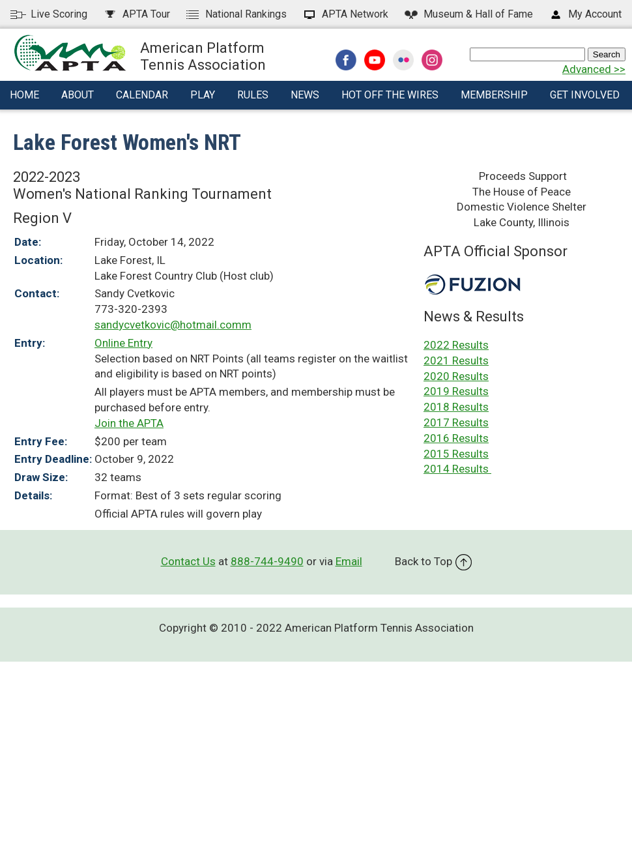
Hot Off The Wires (389, 95)
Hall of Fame (468, 14)
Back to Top (433, 561)
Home (24, 95)
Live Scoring (48, 14)
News (305, 95)
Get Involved (585, 95)
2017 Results (456, 422)
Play (202, 95)
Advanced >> (593, 69)
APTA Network (345, 14)
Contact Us (188, 561)
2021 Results (456, 360)
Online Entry (123, 342)
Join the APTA (129, 423)
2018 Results (456, 406)
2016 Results (456, 438)
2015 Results (456, 453)
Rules (252, 95)
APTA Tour (136, 14)
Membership (494, 95)
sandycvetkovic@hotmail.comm (172, 324)
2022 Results (456, 344)
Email (349, 561)
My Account (585, 14)
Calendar (142, 95)
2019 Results (456, 391)
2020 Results (456, 376)
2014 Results (457, 468)
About (77, 95)
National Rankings (236, 14)
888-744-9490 (267, 561)
